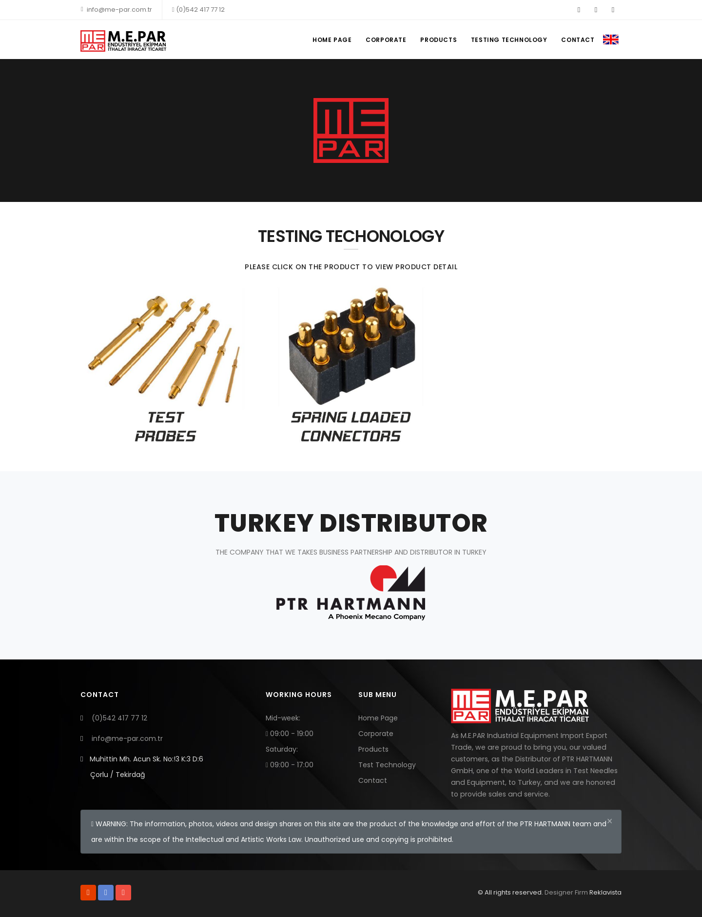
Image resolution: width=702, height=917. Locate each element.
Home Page (378, 718)
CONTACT (577, 40)
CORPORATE (384, 40)
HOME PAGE (329, 40)
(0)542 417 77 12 (198, 9)
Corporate (375, 733)
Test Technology (387, 765)
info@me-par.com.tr (116, 9)
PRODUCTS (437, 40)
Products (373, 749)
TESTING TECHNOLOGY (508, 40)
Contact (372, 780)
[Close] (609, 821)
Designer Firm (566, 892)
